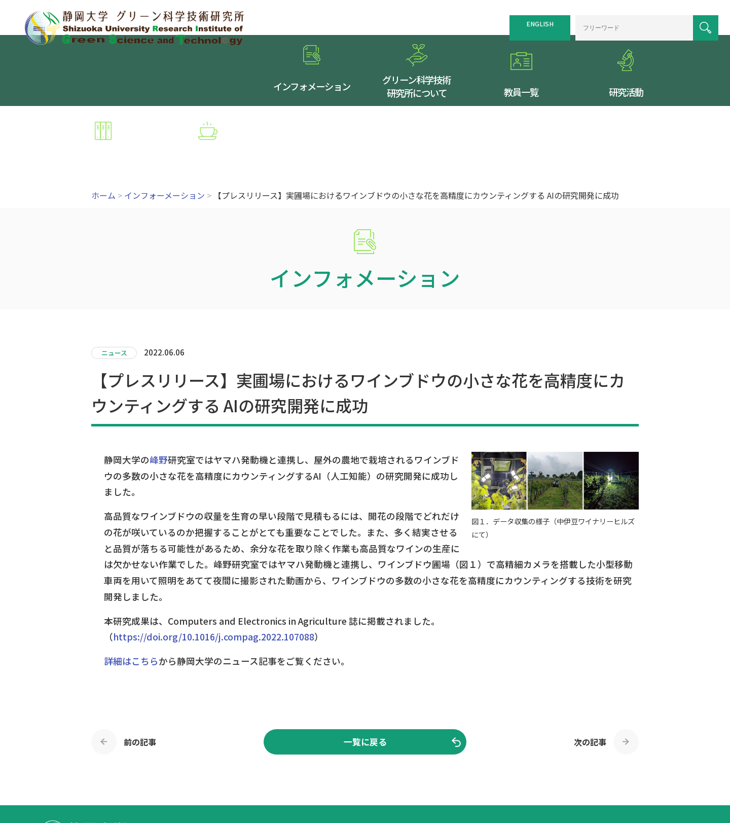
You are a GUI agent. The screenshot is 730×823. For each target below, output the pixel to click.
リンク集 (487, 772)
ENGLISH (528, 21)
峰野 (159, 398)
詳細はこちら (131, 600)
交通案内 (401, 772)
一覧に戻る (365, 681)
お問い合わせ (594, 772)
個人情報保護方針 (537, 772)
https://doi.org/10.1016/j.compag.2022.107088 (213, 575)
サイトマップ (444, 772)
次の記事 (590, 681)
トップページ (358, 772)
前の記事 (140, 681)
